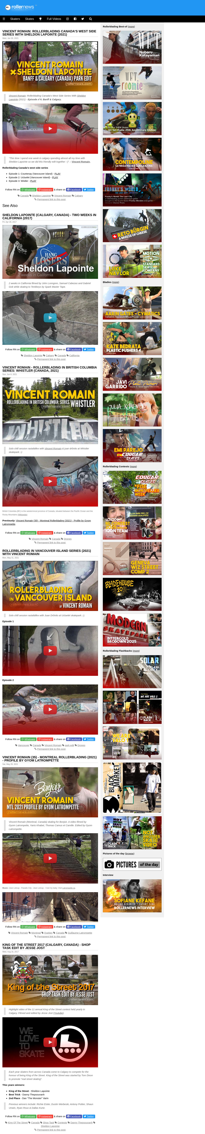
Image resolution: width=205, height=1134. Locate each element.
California (74, 355)
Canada (24, 195)
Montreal (36, 932)
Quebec (48, 932)
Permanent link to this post (51, 199)
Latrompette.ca (68, 888)
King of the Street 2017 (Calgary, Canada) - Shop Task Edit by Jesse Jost (46, 946)
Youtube (58, 1013)
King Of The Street (18, 1122)
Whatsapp (29, 189)
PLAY (58, 173)
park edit (69, 745)
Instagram (46, 189)
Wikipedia (22, 515)
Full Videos (54, 18)
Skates (29, 18)
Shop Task (48, 1122)
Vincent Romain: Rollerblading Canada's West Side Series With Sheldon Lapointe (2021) (49, 32)
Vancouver (23, 745)
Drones (67, 538)
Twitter (90, 189)
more (131, 26)
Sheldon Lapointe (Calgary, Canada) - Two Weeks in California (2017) (49, 216)
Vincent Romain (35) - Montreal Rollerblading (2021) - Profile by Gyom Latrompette (49, 758)
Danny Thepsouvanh (81, 1122)
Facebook (75, 189)
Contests (62, 1122)
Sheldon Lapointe (41, 195)
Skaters (15, 18)
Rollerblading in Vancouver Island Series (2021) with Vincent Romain (46, 552)
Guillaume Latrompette (80, 932)
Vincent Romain (17, 95)
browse (130, 853)
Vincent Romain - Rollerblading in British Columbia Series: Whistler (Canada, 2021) (49, 369)
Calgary (79, 195)
